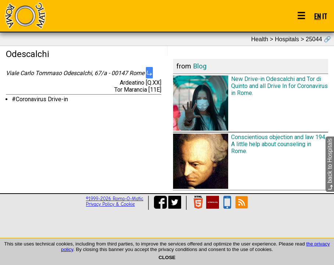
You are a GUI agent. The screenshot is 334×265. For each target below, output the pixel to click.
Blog (199, 66)
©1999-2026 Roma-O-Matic (114, 198)
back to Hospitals (330, 164)
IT (324, 16)
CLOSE (167, 257)
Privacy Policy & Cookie (110, 204)
